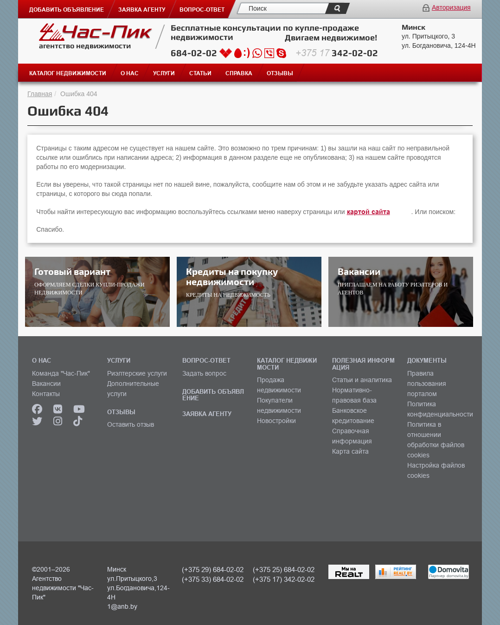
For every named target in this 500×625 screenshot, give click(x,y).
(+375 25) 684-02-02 (283, 569)
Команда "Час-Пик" (61, 373)
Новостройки (276, 420)
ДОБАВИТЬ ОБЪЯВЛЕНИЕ (213, 395)
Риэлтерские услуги (137, 373)
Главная (39, 94)
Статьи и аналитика (362, 380)
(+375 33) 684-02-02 (213, 579)
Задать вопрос (204, 373)
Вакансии (46, 383)
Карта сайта (350, 451)
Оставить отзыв (130, 424)
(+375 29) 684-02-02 (213, 569)
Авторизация (451, 7)
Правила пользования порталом (426, 383)
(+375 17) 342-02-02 (283, 579)
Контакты (46, 393)
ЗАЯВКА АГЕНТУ (206, 413)
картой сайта (368, 211)
